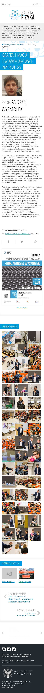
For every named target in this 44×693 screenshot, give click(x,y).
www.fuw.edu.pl (7, 687)
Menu (6, 4)
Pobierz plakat (22, 307)
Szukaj (37, 4)
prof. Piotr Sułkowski (24, 654)
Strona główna (8, 44)
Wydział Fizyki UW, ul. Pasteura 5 (17, 234)
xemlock (26, 656)
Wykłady (20, 44)
